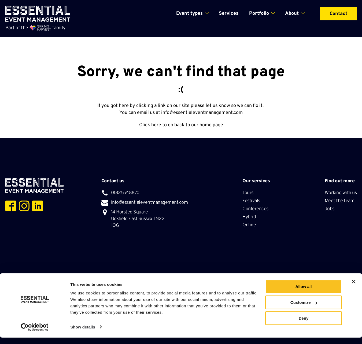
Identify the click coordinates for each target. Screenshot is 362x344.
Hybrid (249, 217)
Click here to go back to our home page (181, 125)
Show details (82, 333)
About (292, 13)
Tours (248, 193)
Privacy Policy (189, 278)
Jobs (329, 209)
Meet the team (340, 201)
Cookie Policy (223, 278)
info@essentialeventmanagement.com (202, 113)
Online (249, 225)
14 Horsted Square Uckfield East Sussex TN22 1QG (138, 219)
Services (228, 13)
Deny (304, 324)
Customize (303, 309)
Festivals (251, 201)
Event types (189, 13)
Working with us (341, 193)
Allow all (303, 293)
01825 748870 (125, 193)
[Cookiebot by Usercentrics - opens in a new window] (34, 334)
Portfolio (259, 13)
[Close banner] (354, 288)
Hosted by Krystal (260, 278)
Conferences (255, 209)
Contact (338, 14)
